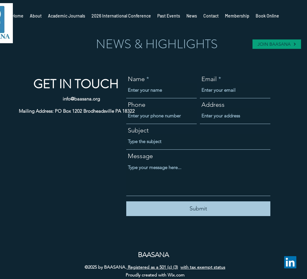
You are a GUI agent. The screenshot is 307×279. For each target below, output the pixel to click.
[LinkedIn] (290, 262)
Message (140, 156)
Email (209, 79)
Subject (138, 130)
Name (136, 79)
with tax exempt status (202, 267)
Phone (136, 104)
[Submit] (198, 208)
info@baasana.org (81, 99)
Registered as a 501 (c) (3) (152, 267)
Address (213, 104)
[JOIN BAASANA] (276, 44)
